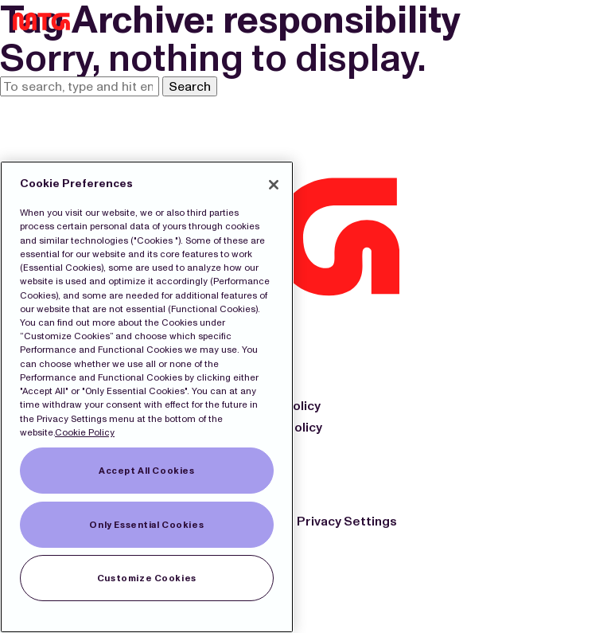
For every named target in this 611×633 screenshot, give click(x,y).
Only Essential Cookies (146, 524)
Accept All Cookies (146, 470)
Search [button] (190, 86)
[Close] (273, 184)
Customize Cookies (147, 578)
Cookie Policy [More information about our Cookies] (85, 432)
